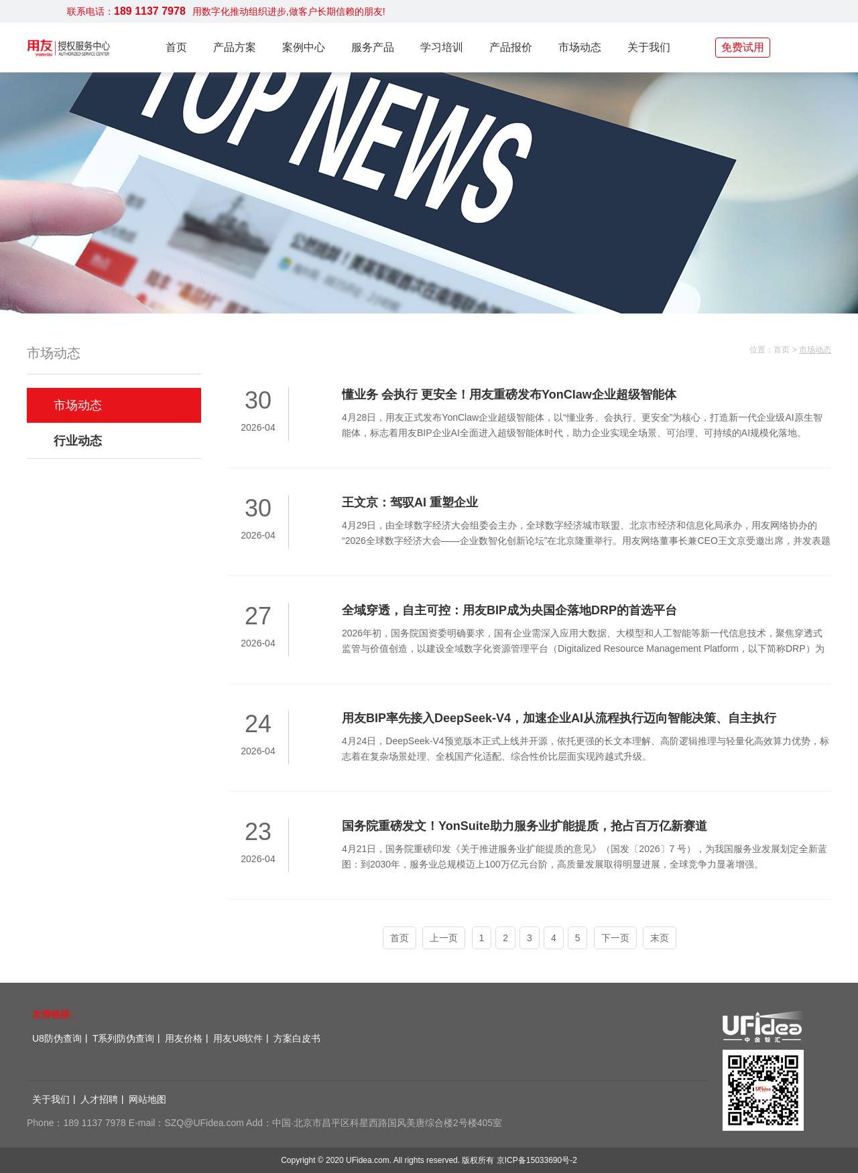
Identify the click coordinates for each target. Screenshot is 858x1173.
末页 (659, 938)
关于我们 (648, 47)
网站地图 (147, 1099)
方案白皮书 (296, 1038)
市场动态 (579, 47)
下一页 (615, 938)
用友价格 (183, 1038)
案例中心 (303, 47)
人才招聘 (99, 1099)
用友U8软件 (238, 1038)
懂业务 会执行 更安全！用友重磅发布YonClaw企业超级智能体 (509, 394)
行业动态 (78, 440)
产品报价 (510, 47)
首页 (176, 47)
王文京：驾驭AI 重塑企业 (410, 502)
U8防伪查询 (57, 1038)
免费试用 (742, 47)
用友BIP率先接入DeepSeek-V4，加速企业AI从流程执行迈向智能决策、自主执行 (559, 718)
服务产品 (372, 47)
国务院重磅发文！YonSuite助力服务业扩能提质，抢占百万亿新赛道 (524, 826)
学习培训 (441, 47)
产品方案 (234, 47)
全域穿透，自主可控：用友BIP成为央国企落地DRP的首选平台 (509, 610)
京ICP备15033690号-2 (537, 1160)
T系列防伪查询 (124, 1038)
